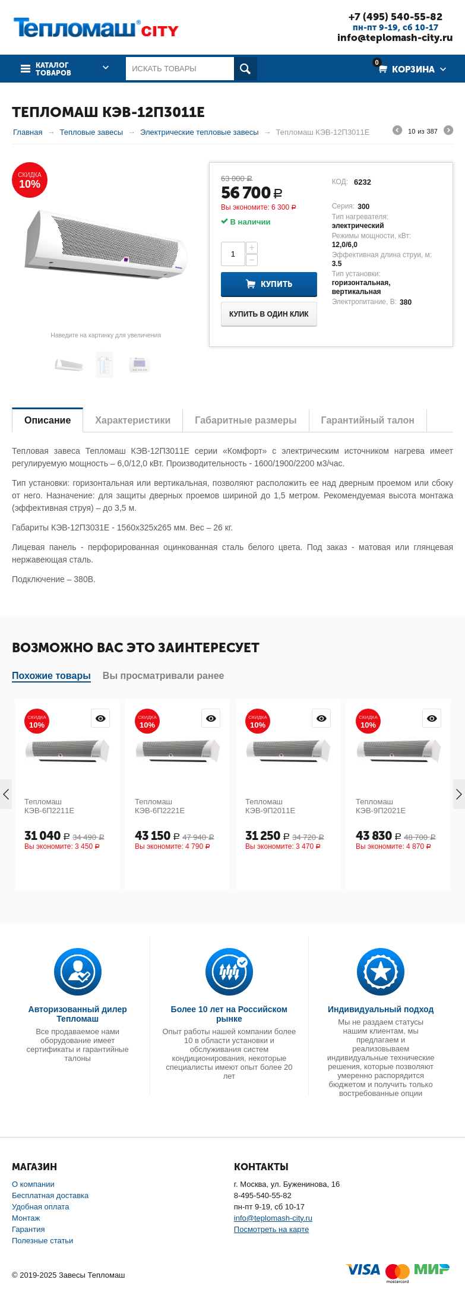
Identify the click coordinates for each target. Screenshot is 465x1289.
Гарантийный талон (368, 420)
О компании (33, 1184)
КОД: (340, 182)
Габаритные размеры (245, 420)
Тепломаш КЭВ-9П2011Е (270, 806)
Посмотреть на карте (271, 1229)
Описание (47, 420)
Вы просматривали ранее (163, 676)
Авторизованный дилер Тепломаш (78, 1013)
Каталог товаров (53, 69)
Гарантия (28, 1229)
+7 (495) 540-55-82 (395, 17)
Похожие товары (51, 676)
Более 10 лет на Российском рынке (229, 1013)
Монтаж (26, 1218)
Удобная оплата (40, 1206)
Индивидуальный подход (381, 1009)
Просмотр (100, 718)
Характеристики (132, 420)
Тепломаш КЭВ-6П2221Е (160, 806)
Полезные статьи (42, 1240)
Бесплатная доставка (50, 1195)
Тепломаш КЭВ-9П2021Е (381, 806)
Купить (276, 284)
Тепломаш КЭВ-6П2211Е (49, 806)
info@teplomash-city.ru (395, 37)
